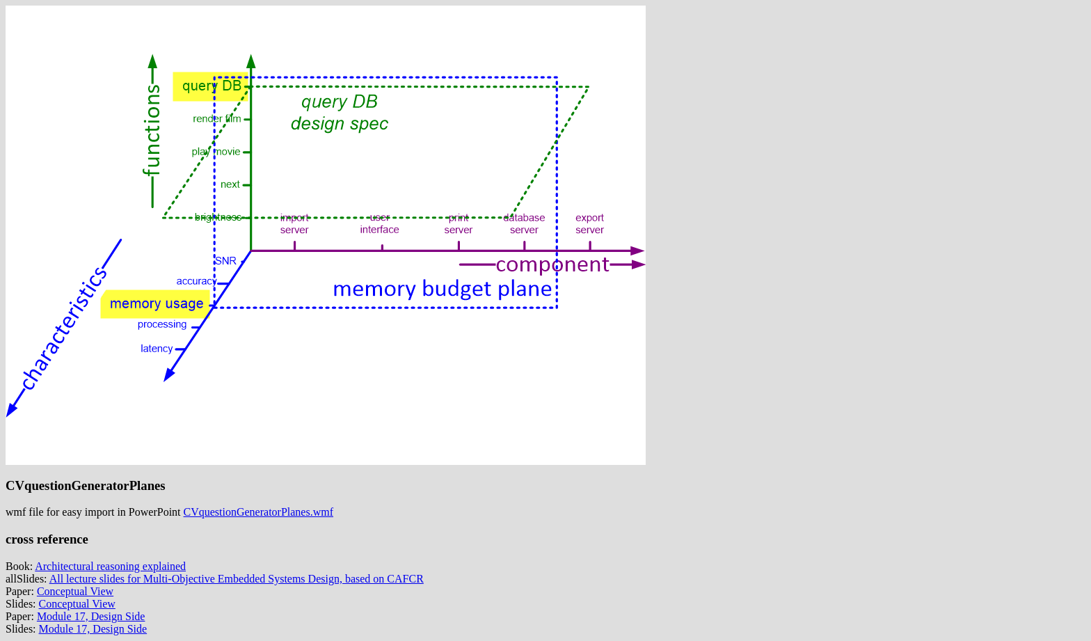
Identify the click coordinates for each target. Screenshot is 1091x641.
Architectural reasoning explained (110, 566)
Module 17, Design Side (91, 616)
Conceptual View (75, 591)
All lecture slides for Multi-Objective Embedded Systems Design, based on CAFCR (236, 579)
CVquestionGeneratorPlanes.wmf (259, 512)
